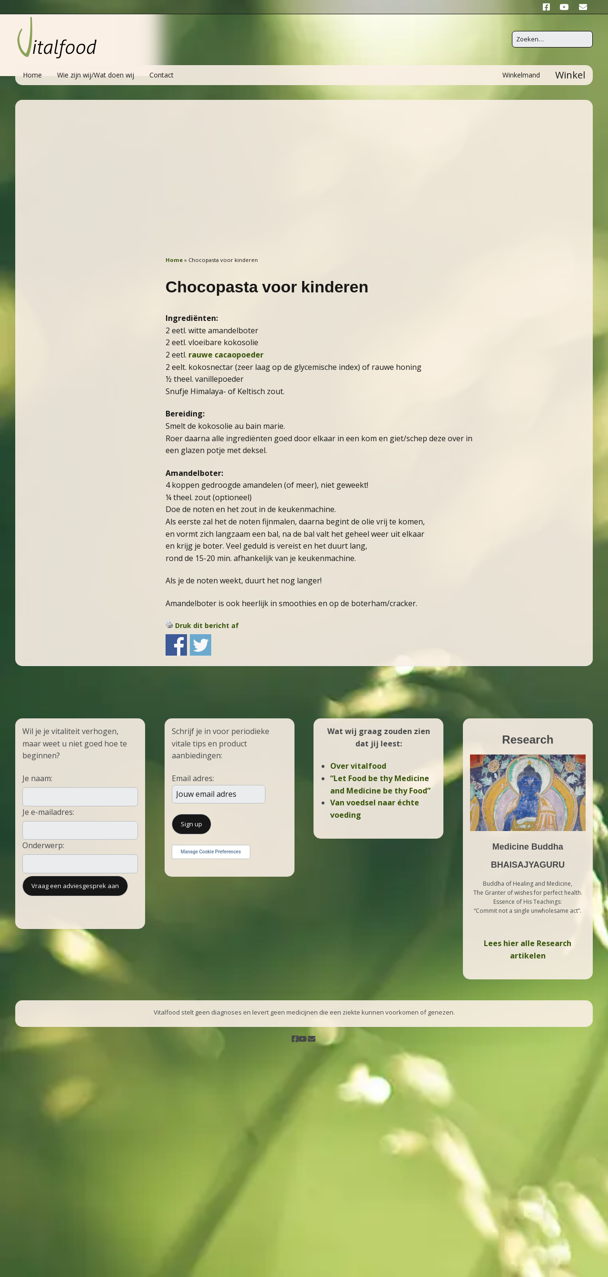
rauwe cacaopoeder (226, 354)
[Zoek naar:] (552, 39)
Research (527, 739)
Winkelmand (521, 74)
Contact (161, 74)
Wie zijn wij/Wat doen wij (95, 74)
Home (32, 74)
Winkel (570, 74)
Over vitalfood (358, 766)
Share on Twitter (200, 645)
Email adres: (193, 778)
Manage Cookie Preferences (211, 851)
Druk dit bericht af (207, 625)
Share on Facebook (176, 645)
